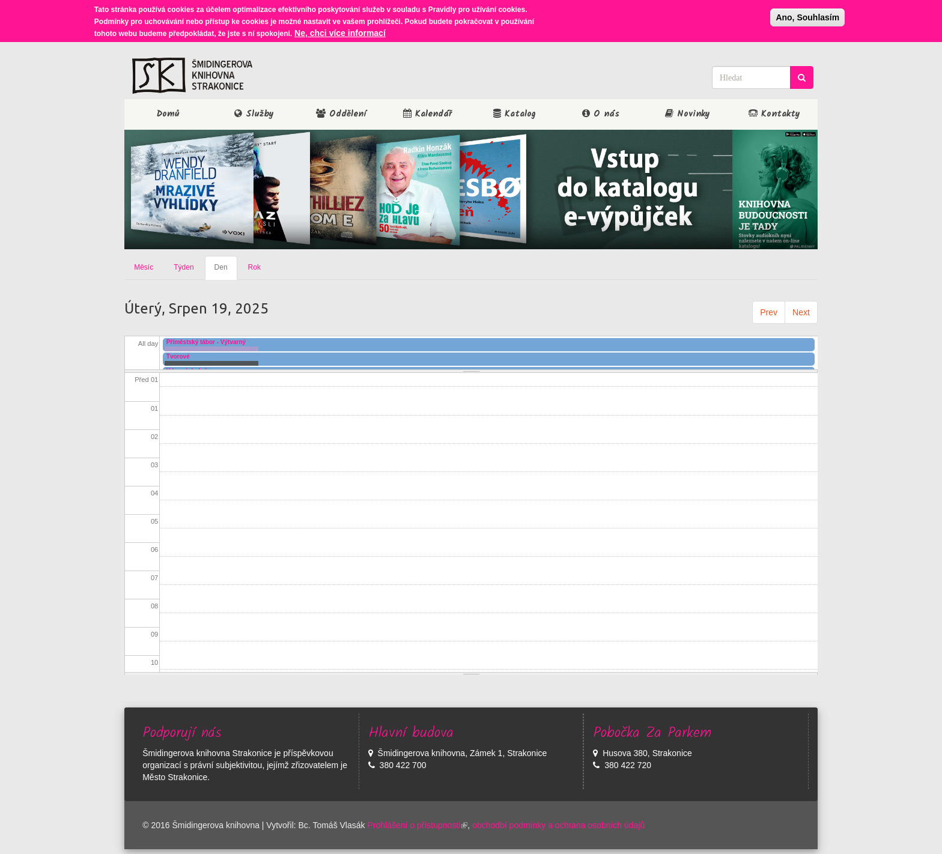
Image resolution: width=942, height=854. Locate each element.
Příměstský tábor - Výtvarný (206, 342)
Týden (183, 267)
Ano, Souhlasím (807, 16)
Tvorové (178, 356)
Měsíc (143, 267)
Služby (254, 114)
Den (225, 270)
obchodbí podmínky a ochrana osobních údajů (558, 825)
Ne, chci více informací (340, 32)
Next (801, 312)
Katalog (514, 114)
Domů (168, 114)
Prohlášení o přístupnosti (417, 825)
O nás (600, 114)
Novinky (687, 114)
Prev (768, 312)
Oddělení (341, 114)
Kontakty (774, 114)
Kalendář (427, 114)
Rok (254, 267)
